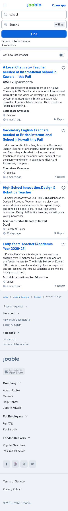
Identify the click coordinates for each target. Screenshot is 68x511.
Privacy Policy (11, 489)
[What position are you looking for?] (34, 14)
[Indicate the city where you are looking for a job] (34, 24)
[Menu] (5, 5)
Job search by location (16, 344)
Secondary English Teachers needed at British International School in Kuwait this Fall (27, 134)
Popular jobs (10, 339)
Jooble (26, 503)
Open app (59, 5)
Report (59, 119)
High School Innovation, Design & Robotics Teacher (29, 190)
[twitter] (24, 464)
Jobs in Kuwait (12, 407)
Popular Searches (14, 445)
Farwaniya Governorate (16, 319)
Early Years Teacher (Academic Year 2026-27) (28, 246)
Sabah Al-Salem (12, 324)
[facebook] (6, 464)
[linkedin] (32, 464)
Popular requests (16, 306)
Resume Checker (14, 451)
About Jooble (11, 390)
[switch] (62, 55)
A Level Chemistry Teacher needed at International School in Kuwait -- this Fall (29, 72)
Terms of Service (14, 481)
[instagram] (15, 464)
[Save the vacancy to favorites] (63, 68)
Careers (8, 396)
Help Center (10, 402)
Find (34, 34)
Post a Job (10, 429)
